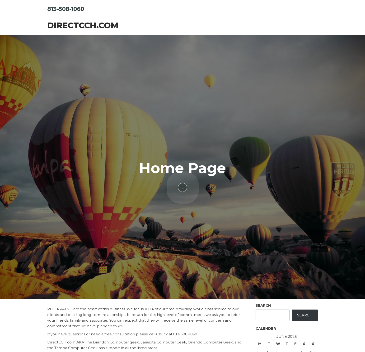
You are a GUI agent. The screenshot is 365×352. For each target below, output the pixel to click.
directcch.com (82, 25)
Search (263, 305)
